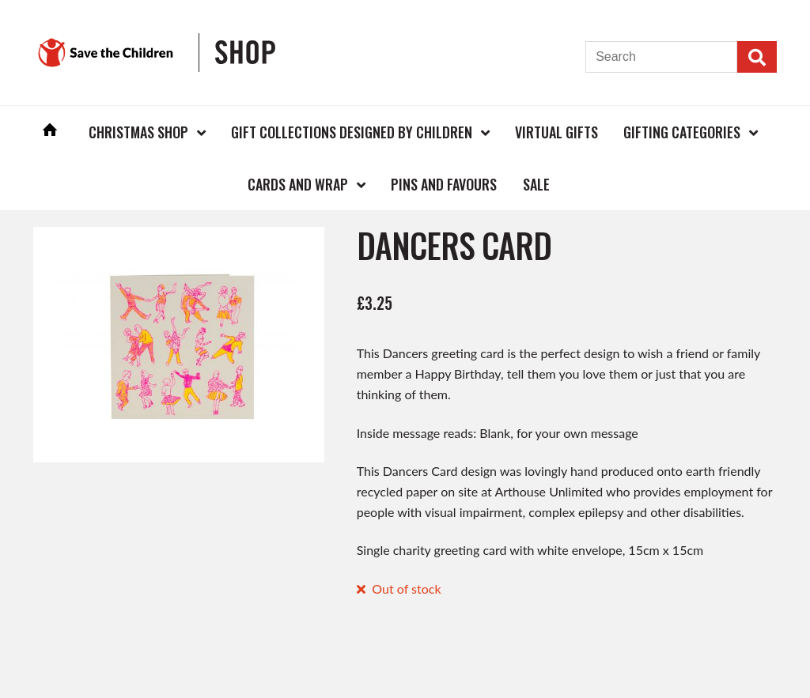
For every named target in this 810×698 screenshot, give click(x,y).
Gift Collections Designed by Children (351, 132)
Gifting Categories (681, 132)
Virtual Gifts (556, 132)
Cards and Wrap (298, 184)
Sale (536, 184)
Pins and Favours (444, 184)
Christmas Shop (138, 132)
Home (49, 131)
